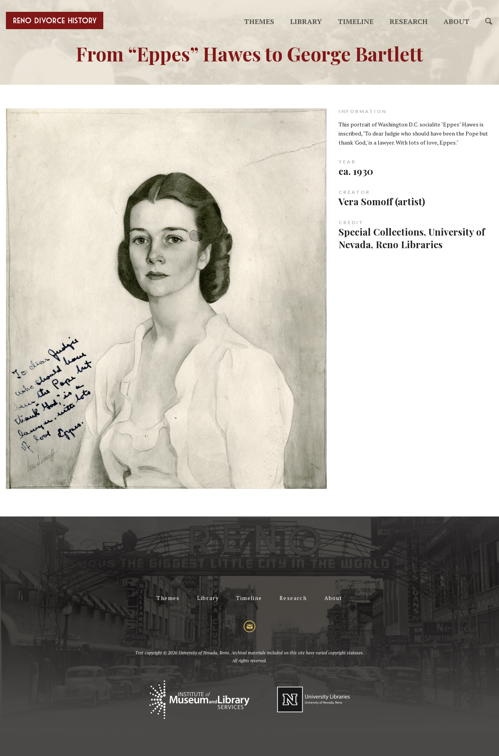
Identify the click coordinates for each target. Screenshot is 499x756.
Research (408, 21)
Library (306, 21)
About (456, 21)
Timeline (356, 21)
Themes (259, 21)
